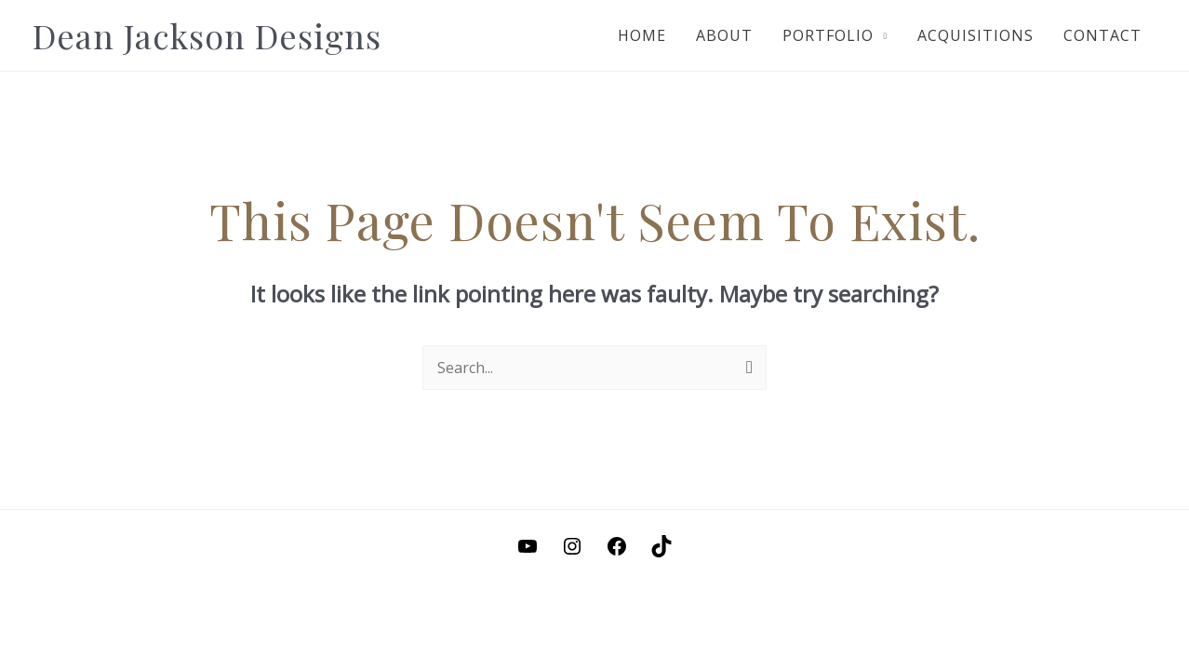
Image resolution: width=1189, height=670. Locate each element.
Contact (1102, 35)
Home (642, 35)
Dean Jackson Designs (207, 35)
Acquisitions (975, 35)
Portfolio (828, 35)
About (724, 35)
